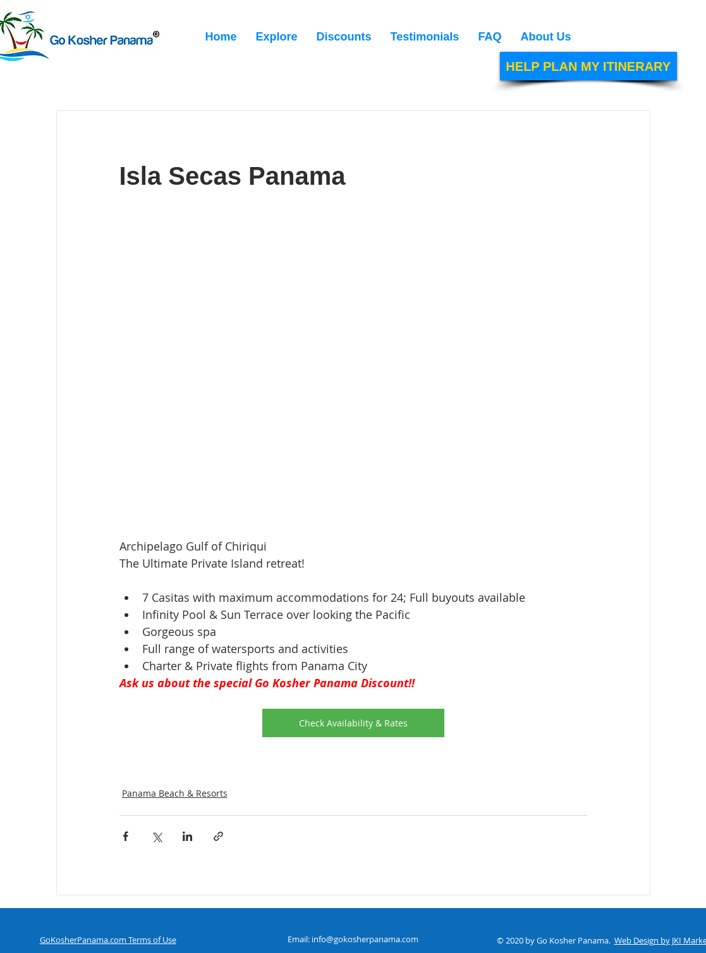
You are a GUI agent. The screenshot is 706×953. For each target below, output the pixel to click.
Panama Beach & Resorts (175, 793)
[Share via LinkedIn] (187, 836)
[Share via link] (218, 836)
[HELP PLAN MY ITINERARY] (588, 66)
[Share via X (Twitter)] (156, 836)
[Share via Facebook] (125, 836)
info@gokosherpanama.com (365, 939)
